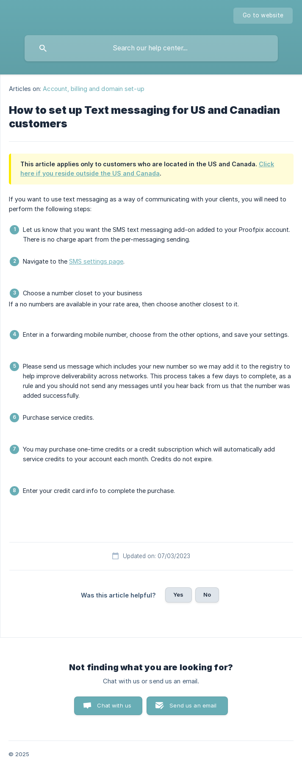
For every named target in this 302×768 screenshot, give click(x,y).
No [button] (207, 594)
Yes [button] (178, 594)
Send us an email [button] (192, 705)
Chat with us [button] (114, 705)
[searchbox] (151, 48)
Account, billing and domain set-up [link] (93, 88)
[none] (263, 16)
